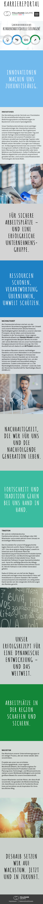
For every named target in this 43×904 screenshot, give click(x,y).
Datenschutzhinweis (26, 901)
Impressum (13, 901)
